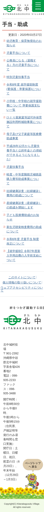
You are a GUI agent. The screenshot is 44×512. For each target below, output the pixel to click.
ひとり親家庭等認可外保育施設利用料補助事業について (24, 122)
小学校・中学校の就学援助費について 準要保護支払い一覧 (24, 105)
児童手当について (18, 52)
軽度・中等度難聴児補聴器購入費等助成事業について (24, 179)
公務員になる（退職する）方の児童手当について (22, 65)
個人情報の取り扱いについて (22, 282)
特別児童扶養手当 (18, 77)
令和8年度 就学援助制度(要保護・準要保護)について (23, 89)
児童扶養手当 (15, 166)
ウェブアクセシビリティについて (22, 289)
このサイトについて (22, 277)
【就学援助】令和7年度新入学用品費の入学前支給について (24, 255)
